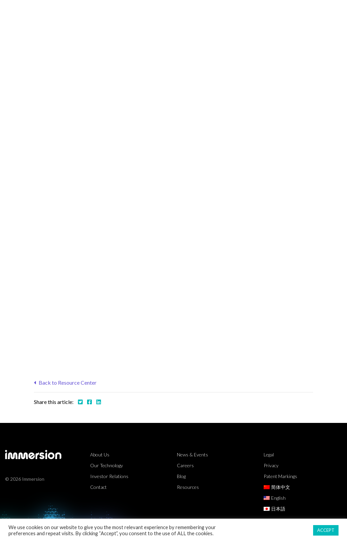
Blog (181, 476)
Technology (183, 11)
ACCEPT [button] (325, 530)
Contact (98, 487)
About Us (308, 11)
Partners (269, 11)
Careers (185, 465)
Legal (269, 454)
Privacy (271, 465)
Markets (140, 11)
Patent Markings (280, 476)
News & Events (192, 454)
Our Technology (106, 465)
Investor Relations (109, 476)
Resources (229, 11)
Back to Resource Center (65, 382)
